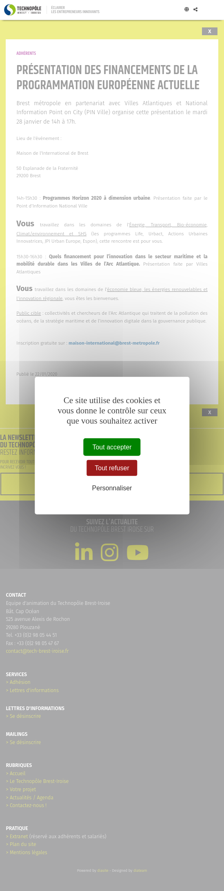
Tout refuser (112, 467)
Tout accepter (111, 446)
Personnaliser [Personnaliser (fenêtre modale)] (112, 488)
